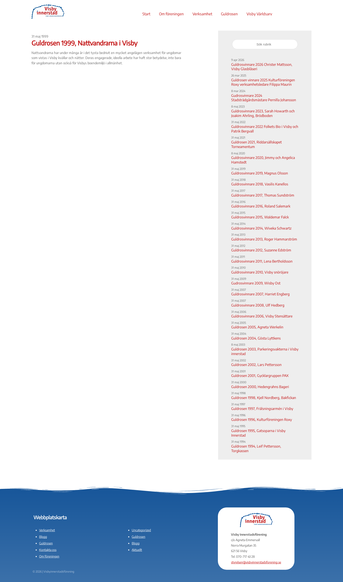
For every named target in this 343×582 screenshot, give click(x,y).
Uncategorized (141, 530)
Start (146, 13)
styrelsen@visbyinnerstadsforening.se (256, 562)
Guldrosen (229, 13)
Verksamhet (202, 13)
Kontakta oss (47, 550)
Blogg (43, 536)
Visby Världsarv (259, 13)
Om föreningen (171, 13)
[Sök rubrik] (265, 44)
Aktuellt (137, 550)
